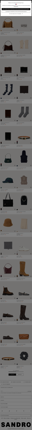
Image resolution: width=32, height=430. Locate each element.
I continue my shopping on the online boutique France (16, 11)
